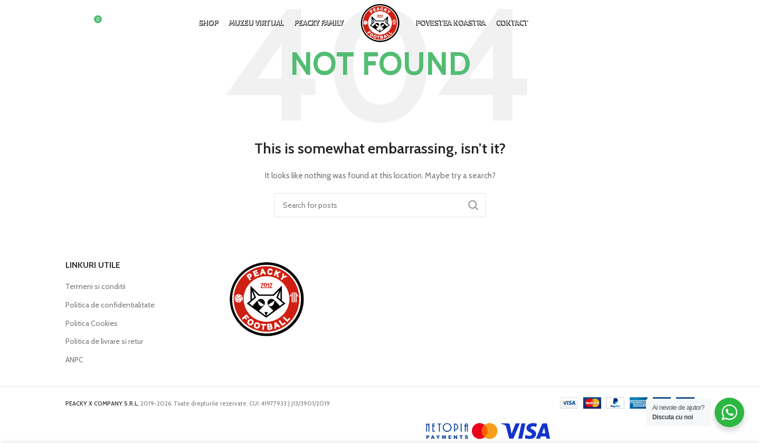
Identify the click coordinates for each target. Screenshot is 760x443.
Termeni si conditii (95, 286)
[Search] (70, 23)
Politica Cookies (91, 323)
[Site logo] (380, 22)
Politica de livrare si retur (104, 341)
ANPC (74, 359)
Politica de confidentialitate (110, 305)
